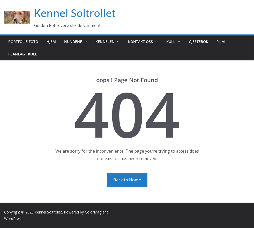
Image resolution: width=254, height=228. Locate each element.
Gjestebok (198, 41)
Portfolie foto (23, 41)
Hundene (73, 41)
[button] (84, 41)
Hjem (51, 41)
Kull (170, 41)
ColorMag (93, 212)
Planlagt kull (22, 54)
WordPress (13, 218)
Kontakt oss (140, 41)
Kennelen (105, 41)
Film (220, 41)
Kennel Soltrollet (75, 13)
